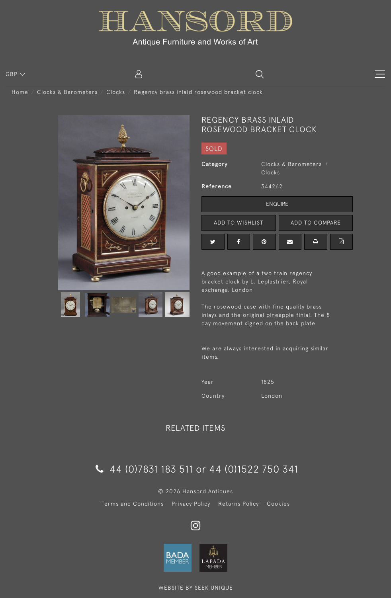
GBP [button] (13, 74)
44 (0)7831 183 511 (144, 469)
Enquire (277, 204)
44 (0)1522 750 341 (253, 469)
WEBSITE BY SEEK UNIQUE (195, 587)
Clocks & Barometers (67, 92)
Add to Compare (316, 222)
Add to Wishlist (238, 222)
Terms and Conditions (133, 503)
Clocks (115, 92)
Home (20, 92)
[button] (259, 74)
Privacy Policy (191, 503)
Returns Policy (238, 503)
